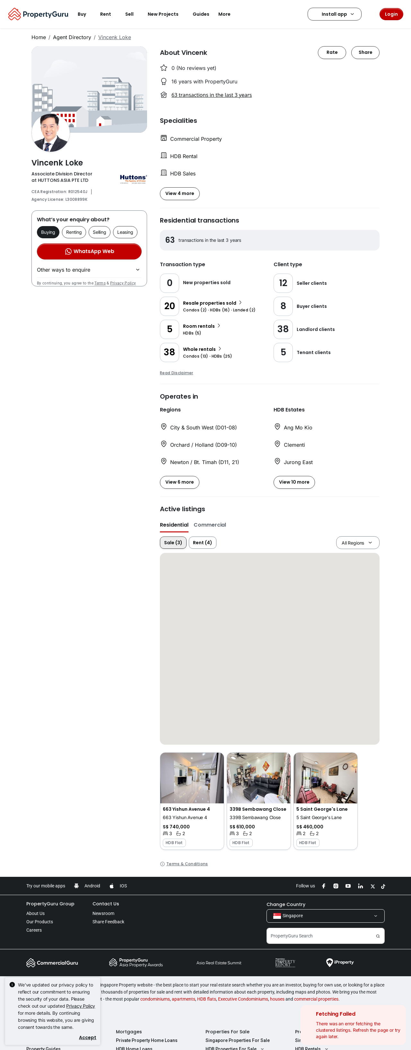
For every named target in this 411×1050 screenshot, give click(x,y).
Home (38, 37)
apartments (183, 999)
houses (277, 999)
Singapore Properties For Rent (327, 1040)
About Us (35, 913)
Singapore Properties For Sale (238, 1040)
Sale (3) (173, 542)
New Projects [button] (167, 14)
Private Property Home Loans (147, 1040)
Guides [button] (201, 14)
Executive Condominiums (243, 999)
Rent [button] (109, 14)
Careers (34, 930)
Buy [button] (86, 14)
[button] (192, 801)
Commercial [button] (210, 525)
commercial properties (316, 999)
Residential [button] (174, 525)
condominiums (155, 999)
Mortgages (129, 1032)
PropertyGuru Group (50, 904)
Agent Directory (72, 37)
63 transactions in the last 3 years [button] (211, 94)
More (228, 14)
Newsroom (103, 913)
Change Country (286, 904)
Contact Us (105, 904)
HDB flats (206, 999)
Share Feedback (108, 921)
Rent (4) (202, 542)
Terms (100, 283)
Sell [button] (133, 14)
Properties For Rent (317, 1032)
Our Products (39, 921)
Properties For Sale (227, 1032)
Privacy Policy (123, 283)
